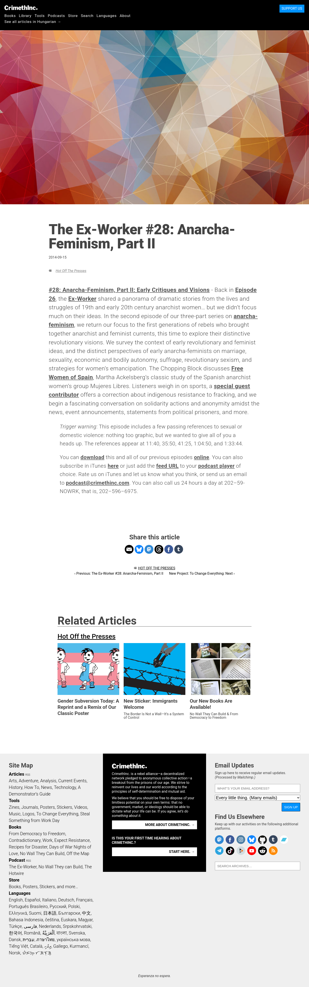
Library (25, 15)
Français (84, 900)
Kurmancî (79, 946)
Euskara (68, 919)
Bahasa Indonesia (26, 919)
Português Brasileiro (28, 906)
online (201, 457)
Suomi (35, 913)
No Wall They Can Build (42, 853)
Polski (74, 906)
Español (32, 900)
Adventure (28, 780)
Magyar (85, 919)
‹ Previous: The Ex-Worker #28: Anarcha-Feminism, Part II (118, 573)
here (113, 466)
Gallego (60, 946)
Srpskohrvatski (77, 926)
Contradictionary (25, 840)
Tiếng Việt (18, 946)
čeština (52, 919)
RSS (27, 774)
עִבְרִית (28, 939)
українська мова (73, 939)
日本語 (49, 913)
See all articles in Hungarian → (32, 21)
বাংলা (61, 933)
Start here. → (182, 852)
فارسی (30, 926)
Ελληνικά (18, 913)
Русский (58, 906)
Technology (65, 787)
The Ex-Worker (23, 866)
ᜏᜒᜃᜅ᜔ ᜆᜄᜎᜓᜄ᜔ (36, 952)
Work (47, 840)
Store (73, 15)
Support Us (292, 8)
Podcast (17, 860)
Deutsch (66, 900)
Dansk (15, 939)
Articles (16, 774)
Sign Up (291, 807)
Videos (80, 807)
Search (87, 15)
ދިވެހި (47, 946)
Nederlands (50, 926)
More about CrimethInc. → (170, 825)
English (16, 900)
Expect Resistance (72, 840)
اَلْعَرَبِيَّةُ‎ (48, 933)
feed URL (167, 466)
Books (10, 15)
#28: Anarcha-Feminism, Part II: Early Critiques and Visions (129, 290)
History (15, 787)
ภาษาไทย (45, 939)
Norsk (14, 952)
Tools (40, 15)
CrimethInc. (20, 7)
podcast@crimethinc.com (97, 483)
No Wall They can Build (61, 866)
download (92, 457)
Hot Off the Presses (71, 271)
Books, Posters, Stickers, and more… (43, 886)
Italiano (49, 900)
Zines (14, 807)
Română (32, 933)
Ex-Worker (82, 298)
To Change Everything (57, 813)
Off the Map (77, 853)
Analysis (48, 780)
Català (36, 946)
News (46, 787)
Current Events (72, 780)
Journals (29, 807)
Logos (28, 813)
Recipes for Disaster (28, 847)
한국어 (15, 933)
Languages (107, 15)
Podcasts (56, 15)
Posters (47, 807)
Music (14, 813)
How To (31, 787)
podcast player (216, 466)
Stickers (64, 807)
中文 (86, 913)
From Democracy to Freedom (37, 833)
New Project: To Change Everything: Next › (202, 573)
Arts (13, 780)
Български (69, 913)
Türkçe (15, 926)
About (125, 15)
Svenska (77, 933)
